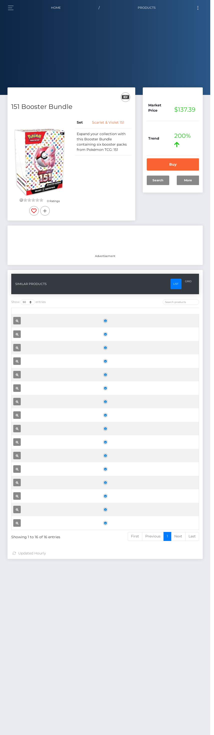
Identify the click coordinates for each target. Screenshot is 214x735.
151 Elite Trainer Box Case (54, 351)
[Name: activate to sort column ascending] (56, 315)
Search (157, 180)
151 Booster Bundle (49, 547)
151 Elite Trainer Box (50, 465)
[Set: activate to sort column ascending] (96, 315)
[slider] (33, 200)
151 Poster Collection (50, 616)
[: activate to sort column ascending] (21, 315)
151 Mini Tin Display (49, 486)
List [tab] (175, 283)
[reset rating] (21, 200)
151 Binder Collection (50, 523)
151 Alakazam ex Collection (56, 572)
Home (56, 7)
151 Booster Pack (47, 643)
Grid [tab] (188, 281)
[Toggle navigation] (197, 7)
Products (147, 7)
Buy (172, 164)
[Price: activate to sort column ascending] (121, 315)
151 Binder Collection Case (55, 430)
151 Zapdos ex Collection (54, 595)
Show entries (28, 302)
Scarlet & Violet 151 (108, 122)
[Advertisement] (105, 240)
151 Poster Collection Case (55, 504)
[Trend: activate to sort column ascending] (148, 315)
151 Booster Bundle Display (56, 388)
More (188, 180)
